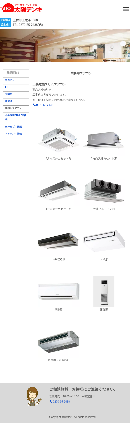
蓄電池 (8, 101)
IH (6, 87)
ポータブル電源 (13, 126)
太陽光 (8, 94)
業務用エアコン (13, 108)
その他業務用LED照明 (15, 117)
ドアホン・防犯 (13, 133)
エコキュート (12, 80)
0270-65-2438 (43, 105)
